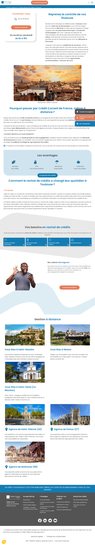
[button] (4, 542)
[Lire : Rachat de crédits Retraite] (36, 242)
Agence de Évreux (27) (65, 429)
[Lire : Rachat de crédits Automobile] (14, 242)
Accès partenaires (45, 500)
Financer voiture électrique (64, 509)
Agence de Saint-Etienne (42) (23, 429)
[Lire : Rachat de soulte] (81, 242)
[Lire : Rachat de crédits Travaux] (58, 242)
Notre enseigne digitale (29, 505)
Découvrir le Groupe (28, 502)
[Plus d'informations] (21, 27)
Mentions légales (37, 536)
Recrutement (26, 500)
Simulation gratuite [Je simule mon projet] (39, 2)
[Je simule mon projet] (39, 2)
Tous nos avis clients (69, 287)
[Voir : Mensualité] (47, 175)
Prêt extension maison (63, 504)
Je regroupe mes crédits (47, 175)
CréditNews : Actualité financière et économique (30, 508)
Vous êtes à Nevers (60, 349)
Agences (14, 7)
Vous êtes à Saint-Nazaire (19, 349)
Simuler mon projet (21, 27)
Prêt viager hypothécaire (80, 502)
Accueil (8, 7)
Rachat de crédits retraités (80, 500)
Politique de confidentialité (56, 536)
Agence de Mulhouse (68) (21, 466)
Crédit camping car (62, 507)
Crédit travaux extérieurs (63, 502)
